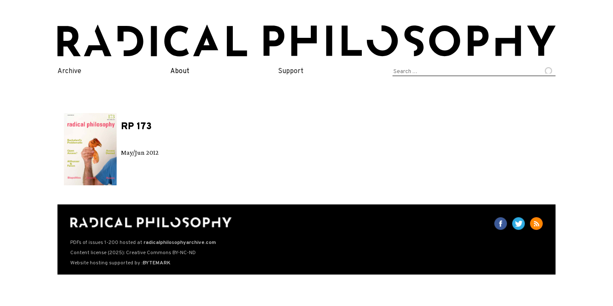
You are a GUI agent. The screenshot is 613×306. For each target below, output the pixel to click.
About (179, 71)
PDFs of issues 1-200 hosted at (143, 242)
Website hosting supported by (120, 263)
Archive (69, 71)
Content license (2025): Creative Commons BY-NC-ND (133, 252)
